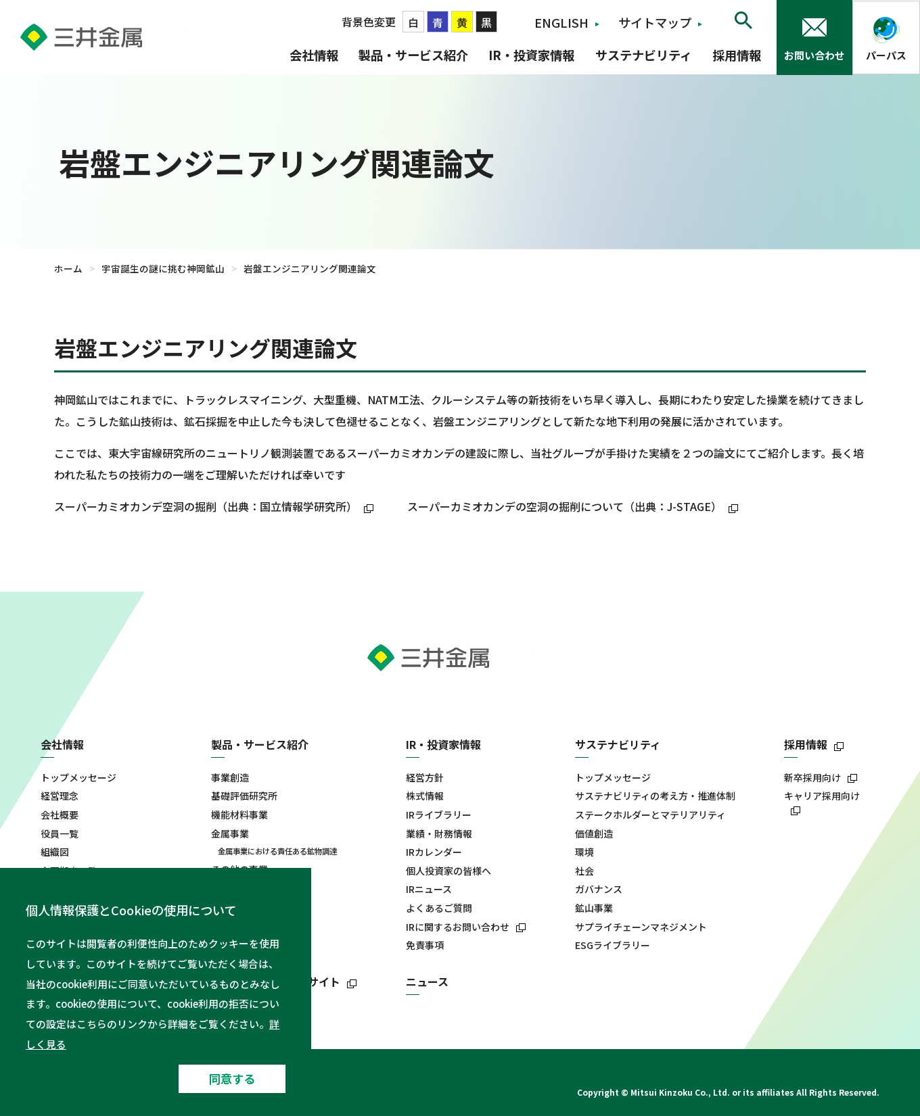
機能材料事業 (239, 814)
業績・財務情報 (439, 833)
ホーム (68, 268)
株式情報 (425, 796)
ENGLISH (561, 22)
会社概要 (59, 814)
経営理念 (59, 796)
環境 (584, 852)
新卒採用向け (812, 777)
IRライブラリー (439, 814)
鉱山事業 (594, 908)
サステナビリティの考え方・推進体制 (655, 796)
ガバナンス (598, 889)
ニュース (427, 982)
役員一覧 (59, 833)
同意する (232, 1078)
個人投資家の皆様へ (448, 871)
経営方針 (425, 777)
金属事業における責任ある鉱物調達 (277, 851)
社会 (584, 871)
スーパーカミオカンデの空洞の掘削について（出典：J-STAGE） (574, 506)
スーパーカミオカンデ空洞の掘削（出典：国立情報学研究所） (215, 506)
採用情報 (736, 55)
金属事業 (230, 833)
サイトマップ (654, 22)
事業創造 (230, 777)
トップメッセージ (78, 777)
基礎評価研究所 (244, 796)
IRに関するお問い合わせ (457, 927)
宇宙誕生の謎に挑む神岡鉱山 (163, 268)
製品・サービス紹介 (413, 55)
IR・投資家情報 (531, 55)
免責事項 (425, 945)
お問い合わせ (814, 55)
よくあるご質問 (439, 908)
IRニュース (429, 889)
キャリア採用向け (822, 796)
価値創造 (594, 833)
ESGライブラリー (612, 945)
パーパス (886, 55)
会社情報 (314, 55)
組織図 (55, 852)
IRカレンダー (434, 852)
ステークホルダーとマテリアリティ (650, 814)
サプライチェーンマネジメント (641, 927)
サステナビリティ (643, 55)
